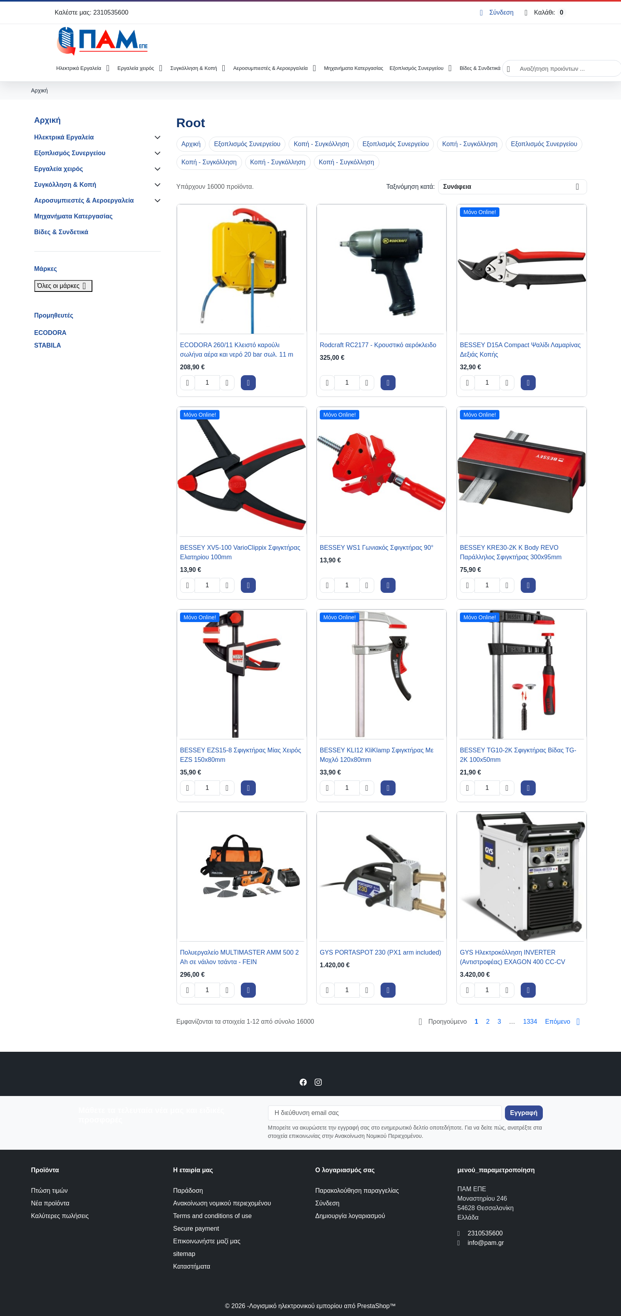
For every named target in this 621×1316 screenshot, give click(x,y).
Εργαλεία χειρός (136, 68)
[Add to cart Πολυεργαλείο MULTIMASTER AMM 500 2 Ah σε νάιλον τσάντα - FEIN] (248, 990)
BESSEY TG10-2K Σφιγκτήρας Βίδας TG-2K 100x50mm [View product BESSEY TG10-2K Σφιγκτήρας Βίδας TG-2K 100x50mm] (518, 754)
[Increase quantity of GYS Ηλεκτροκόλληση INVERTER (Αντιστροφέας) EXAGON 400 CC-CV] (506, 990)
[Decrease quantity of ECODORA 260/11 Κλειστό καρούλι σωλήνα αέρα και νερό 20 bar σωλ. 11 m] (187, 382)
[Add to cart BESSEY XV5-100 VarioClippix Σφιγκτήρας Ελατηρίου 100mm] (248, 585)
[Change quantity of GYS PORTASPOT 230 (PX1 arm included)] (347, 990)
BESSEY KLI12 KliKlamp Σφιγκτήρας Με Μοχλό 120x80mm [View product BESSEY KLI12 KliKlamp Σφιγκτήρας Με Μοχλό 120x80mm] (376, 754)
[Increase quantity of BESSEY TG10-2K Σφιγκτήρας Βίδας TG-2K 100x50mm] (506, 787)
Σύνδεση (327, 1203)
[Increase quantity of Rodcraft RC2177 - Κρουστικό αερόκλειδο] (366, 382)
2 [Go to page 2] (488, 1021)
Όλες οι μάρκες (63, 285)
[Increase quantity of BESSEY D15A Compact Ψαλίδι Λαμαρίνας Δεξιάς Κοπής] (506, 382)
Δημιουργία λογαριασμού (350, 1216)
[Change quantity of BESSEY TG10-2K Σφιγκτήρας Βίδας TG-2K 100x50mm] (487, 787)
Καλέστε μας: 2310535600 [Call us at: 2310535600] (92, 12)
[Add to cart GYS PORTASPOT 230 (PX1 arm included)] (388, 990)
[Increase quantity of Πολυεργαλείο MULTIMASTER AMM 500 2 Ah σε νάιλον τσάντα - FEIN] (227, 990)
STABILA (47, 345)
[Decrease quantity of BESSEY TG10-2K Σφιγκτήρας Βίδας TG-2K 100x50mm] (467, 787)
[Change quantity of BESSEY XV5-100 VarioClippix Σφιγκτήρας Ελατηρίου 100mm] (207, 585)
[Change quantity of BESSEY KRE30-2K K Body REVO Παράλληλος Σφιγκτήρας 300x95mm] (487, 585)
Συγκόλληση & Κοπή (194, 68)
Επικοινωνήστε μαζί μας (206, 1241)
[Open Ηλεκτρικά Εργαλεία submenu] (108, 68)
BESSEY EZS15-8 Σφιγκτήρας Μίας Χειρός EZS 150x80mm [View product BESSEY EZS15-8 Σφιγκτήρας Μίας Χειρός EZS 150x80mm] (240, 754)
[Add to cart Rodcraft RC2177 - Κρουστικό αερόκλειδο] (388, 382)
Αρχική (47, 120)
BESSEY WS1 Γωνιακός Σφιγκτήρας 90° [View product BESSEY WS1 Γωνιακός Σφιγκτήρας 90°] (376, 547)
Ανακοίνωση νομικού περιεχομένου (222, 1203)
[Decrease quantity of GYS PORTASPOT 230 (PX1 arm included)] (327, 990)
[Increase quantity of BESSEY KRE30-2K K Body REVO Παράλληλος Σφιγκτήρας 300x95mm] (506, 585)
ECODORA (50, 332)
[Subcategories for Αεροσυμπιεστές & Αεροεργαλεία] (156, 200)
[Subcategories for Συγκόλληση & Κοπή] (156, 185)
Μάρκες (45, 268)
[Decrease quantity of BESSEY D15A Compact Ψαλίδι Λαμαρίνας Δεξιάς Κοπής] (467, 382)
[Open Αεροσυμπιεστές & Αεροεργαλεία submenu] (314, 68)
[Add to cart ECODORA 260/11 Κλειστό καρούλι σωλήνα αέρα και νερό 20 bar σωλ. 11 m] (248, 382)
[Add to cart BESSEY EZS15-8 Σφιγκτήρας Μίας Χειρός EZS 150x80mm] (248, 787)
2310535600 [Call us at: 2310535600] (485, 1233)
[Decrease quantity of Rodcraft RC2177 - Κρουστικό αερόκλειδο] (327, 382)
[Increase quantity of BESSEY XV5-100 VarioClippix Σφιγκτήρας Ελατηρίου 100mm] (227, 585)
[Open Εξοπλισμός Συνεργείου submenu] (450, 68)
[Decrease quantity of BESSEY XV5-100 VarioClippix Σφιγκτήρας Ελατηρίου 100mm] (187, 585)
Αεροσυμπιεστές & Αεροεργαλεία (270, 68)
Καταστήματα (191, 1266)
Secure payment (196, 1228)
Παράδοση (188, 1190)
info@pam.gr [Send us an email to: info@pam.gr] (486, 1242)
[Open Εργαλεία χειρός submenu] (160, 68)
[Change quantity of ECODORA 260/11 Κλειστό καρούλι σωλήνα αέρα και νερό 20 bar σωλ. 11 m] (207, 382)
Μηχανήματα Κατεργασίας (353, 68)
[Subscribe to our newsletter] (523, 1112)
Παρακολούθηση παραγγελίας (357, 1190)
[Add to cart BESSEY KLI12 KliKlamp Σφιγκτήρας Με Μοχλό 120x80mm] (388, 787)
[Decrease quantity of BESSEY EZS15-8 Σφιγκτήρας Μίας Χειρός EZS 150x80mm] (187, 787)
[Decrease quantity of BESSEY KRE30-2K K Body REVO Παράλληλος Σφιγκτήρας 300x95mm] (467, 585)
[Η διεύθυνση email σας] (385, 1112)
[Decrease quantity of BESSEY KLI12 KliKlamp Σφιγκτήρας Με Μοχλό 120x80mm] (327, 787)
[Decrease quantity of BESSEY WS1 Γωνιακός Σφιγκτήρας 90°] (327, 585)
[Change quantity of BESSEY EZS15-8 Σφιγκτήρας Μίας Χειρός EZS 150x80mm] (207, 787)
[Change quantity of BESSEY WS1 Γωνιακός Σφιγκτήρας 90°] (347, 585)
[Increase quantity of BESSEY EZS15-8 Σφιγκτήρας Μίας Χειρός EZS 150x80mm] (227, 787)
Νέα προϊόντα (50, 1203)
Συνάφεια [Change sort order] (457, 186)
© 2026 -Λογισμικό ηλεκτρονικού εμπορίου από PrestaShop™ (310, 1306)
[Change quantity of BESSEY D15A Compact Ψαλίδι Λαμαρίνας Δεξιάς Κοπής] (487, 382)
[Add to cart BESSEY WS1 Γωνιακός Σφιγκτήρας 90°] (388, 585)
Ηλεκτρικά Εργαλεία (78, 68)
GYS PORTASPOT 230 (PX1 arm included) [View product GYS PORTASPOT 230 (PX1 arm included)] (380, 952)
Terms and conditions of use (212, 1216)
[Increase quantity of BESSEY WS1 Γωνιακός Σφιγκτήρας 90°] (366, 585)
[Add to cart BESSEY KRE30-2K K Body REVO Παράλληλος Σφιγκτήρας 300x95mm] (528, 585)
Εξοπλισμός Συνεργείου (417, 68)
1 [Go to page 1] (476, 1021)
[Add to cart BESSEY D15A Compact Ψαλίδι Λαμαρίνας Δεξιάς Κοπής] (528, 382)
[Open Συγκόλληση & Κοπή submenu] (224, 68)
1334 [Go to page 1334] (530, 1021)
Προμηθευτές (53, 315)
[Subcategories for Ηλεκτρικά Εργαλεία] (156, 137)
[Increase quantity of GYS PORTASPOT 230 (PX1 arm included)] (366, 990)
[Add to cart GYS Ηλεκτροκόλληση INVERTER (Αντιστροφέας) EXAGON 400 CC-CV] (528, 990)
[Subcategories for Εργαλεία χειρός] (156, 169)
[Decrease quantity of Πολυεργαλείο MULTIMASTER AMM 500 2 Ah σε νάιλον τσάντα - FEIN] (187, 990)
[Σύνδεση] (496, 13)
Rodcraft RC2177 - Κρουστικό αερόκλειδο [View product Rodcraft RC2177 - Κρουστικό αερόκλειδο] (378, 345)
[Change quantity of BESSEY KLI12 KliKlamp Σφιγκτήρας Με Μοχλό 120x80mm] (347, 787)
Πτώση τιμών (49, 1190)
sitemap (184, 1253)
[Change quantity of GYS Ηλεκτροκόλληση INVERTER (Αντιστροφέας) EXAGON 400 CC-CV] (487, 990)
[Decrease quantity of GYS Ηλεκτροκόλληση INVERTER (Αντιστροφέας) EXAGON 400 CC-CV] (467, 990)
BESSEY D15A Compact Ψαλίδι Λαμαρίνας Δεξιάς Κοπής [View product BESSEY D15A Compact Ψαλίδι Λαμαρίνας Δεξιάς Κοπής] (520, 350)
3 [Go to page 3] (499, 1021)
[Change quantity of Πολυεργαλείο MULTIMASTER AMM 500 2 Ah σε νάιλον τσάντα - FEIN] (207, 990)
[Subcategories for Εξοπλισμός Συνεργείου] (156, 153)
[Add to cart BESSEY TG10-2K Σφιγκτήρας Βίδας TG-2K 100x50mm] (528, 787)
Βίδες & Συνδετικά (480, 68)
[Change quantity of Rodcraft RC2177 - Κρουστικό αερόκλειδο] (347, 382)
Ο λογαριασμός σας (345, 1170)
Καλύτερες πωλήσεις (60, 1216)
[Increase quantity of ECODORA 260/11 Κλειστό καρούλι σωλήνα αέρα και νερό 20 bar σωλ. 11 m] (227, 382)
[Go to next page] (564, 1022)
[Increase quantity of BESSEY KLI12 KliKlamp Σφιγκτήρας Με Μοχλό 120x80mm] (366, 787)
